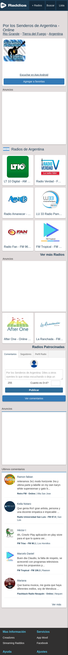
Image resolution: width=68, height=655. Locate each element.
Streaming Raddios (13, 643)
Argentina (56, 34)
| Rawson (33, 570)
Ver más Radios (52, 254)
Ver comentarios (34, 398)
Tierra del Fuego (34, 34)
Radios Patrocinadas (48, 347)
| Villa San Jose (34, 493)
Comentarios (10, 354)
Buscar (51, 5)
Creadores (9, 637)
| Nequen (39, 594)
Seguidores (25, 354)
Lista (61, 5)
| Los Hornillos (33, 543)
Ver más (56, 604)
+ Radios (37, 5)
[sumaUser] (55, 383)
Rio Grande (11, 34)
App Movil (42, 637)
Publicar (34, 390)
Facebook (42, 643)
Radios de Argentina (27, 149)
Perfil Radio (40, 354)
